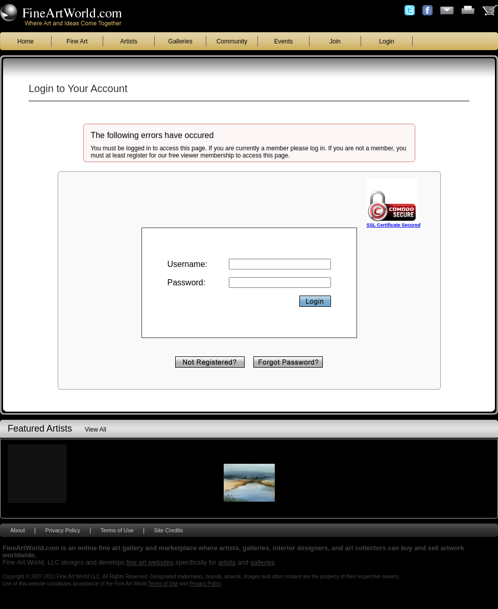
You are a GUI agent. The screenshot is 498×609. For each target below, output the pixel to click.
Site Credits (168, 530)
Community (232, 41)
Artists (128, 41)
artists (226, 562)
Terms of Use (117, 530)
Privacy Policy (62, 530)
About (17, 530)
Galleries (180, 41)
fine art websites (149, 562)
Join (335, 41)
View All (95, 429)
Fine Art (76, 41)
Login (386, 41)
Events (283, 41)
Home (25, 41)
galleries (262, 562)
